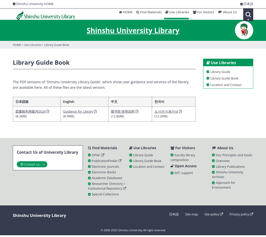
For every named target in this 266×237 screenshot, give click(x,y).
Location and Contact (148, 168)
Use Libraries (175, 14)
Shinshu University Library (43, 15)
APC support (184, 175)
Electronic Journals (105, 168)
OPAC (98, 156)
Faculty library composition (183, 159)
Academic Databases (107, 180)
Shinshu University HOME (35, 4)
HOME (122, 14)
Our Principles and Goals (234, 156)
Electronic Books (104, 174)
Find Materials (146, 14)
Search (248, 15)
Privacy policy (241, 216)
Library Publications (230, 168)
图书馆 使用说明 (123, 113)
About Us (226, 14)
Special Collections (105, 196)
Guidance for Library (78, 113)
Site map (191, 216)
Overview (223, 162)
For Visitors (202, 14)
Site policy (213, 216)
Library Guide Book (147, 162)
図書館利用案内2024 (31, 113)
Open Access (184, 167)
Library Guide (143, 156)
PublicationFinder (107, 162)
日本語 (248, 4)
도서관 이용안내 (166, 113)
